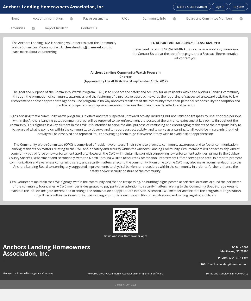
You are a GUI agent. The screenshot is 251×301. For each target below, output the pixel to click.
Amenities (18, 28)
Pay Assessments (95, 18)
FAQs (125, 18)
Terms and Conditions (219, 273)
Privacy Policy (240, 273)
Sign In (220, 7)
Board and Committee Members (209, 18)
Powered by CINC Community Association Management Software (125, 273)
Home (15, 18)
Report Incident (56, 28)
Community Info (154, 18)
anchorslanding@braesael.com (229, 264)
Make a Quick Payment (192, 7)
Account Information (48, 18)
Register (238, 7)
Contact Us (89, 28)
